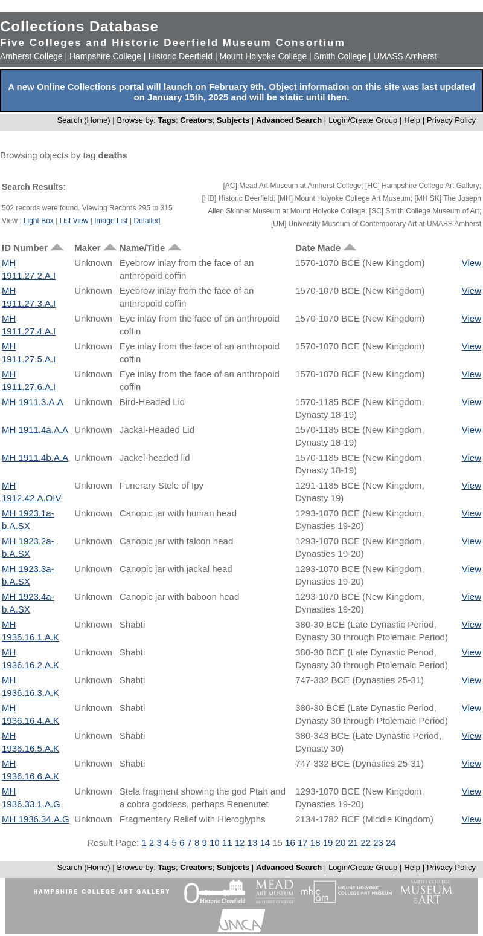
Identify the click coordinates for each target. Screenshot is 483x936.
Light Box (39, 220)
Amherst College (31, 56)
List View (74, 220)
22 (365, 842)
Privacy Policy (451, 120)
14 (265, 842)
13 (253, 842)
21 (353, 842)
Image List (110, 220)
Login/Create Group (364, 120)
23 (378, 842)
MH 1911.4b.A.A (35, 457)
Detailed (146, 220)
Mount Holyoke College (263, 56)
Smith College (340, 56)
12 (240, 842)
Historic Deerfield (180, 56)
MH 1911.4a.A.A (35, 429)
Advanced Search (289, 120)
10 (215, 842)
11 (227, 842)
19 (328, 842)
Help (412, 120)
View (471, 263)
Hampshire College (105, 56)
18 (315, 842)
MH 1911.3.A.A (32, 402)
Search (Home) (83, 120)
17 (303, 842)
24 (391, 842)
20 (341, 842)
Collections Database (79, 26)
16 (290, 842)
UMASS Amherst (405, 56)
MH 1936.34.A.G (35, 819)
